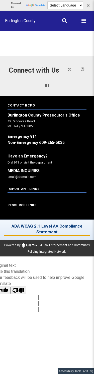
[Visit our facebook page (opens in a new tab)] (47, 85)
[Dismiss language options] (87, 6)
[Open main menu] (83, 21)
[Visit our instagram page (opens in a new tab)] (82, 69)
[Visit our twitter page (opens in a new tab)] (69, 69)
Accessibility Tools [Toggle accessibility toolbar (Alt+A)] (70, 370)
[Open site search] (65, 21)
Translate (35, 5)
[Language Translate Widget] (65, 5)
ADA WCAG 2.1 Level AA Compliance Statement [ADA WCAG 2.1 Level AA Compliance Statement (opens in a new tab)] (47, 229)
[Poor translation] (18, 290)
